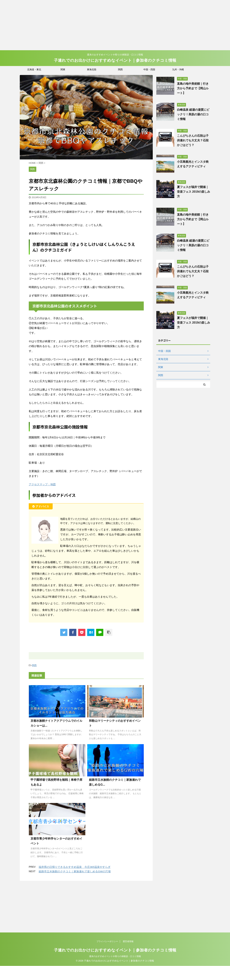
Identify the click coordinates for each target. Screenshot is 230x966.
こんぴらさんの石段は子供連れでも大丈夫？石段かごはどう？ (193, 140)
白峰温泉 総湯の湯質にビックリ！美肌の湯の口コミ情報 (193, 114)
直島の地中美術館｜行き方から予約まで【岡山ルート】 (193, 88)
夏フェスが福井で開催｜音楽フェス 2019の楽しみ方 (193, 191)
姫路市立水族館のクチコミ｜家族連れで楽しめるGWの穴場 (75, 871)
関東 (63, 69)
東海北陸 (91, 69)
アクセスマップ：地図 (42, 484)
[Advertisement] (108, 25)
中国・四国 (149, 69)
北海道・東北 (34, 69)
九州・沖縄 (178, 69)
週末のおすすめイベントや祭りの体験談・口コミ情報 (115, 908)
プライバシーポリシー (107, 893)
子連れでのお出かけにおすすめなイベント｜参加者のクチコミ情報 (115, 60)
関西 (120, 69)
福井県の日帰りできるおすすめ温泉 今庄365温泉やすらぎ (75, 866)
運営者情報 (128, 893)
